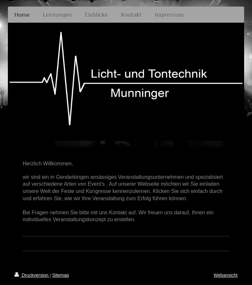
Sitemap (60, 275)
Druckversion (32, 275)
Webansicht (226, 275)
